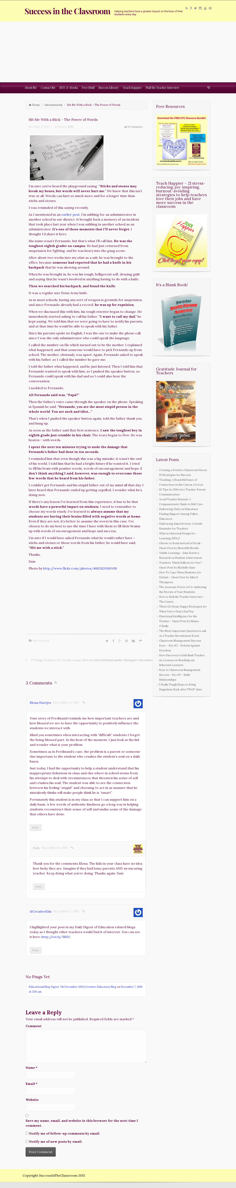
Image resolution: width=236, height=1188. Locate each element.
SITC (71, 127)
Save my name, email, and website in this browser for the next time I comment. (82, 1123)
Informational (53, 105)
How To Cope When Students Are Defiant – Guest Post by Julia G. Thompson (180, 577)
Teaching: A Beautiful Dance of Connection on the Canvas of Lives (181, 482)
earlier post (70, 214)
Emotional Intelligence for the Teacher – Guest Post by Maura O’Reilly (179, 621)
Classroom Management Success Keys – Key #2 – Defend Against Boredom (180, 645)
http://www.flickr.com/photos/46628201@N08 (80, 568)
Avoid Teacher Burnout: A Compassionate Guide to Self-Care (181, 502)
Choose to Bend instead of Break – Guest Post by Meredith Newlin (181, 545)
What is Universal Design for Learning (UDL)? (177, 536)
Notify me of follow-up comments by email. (64, 1133)
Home (36, 105)
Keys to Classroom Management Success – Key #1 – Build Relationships (179, 674)
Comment (33, 1026)
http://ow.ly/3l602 (55, 937)
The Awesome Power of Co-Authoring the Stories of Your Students (183, 589)
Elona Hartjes (40, 703)
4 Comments (135, 127)
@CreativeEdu (40, 911)
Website (32, 1100)
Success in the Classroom (67, 11)
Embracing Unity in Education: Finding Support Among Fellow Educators (178, 514)
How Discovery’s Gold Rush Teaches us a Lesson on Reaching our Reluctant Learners (181, 660)
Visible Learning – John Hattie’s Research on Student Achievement (180, 555)
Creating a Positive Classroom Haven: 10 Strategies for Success (183, 472)
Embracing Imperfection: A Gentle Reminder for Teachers (180, 526)
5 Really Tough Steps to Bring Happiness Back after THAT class (180, 687)
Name (31, 1068)
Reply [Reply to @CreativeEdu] (35, 950)
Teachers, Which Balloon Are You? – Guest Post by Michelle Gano (181, 565)
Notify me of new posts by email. (55, 1141)
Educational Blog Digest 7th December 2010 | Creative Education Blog (72, 987)
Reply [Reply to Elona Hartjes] (35, 827)
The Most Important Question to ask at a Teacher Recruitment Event (182, 633)
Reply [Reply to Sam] (39, 886)
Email (31, 1084)
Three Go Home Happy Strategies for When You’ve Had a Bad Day (183, 609)
